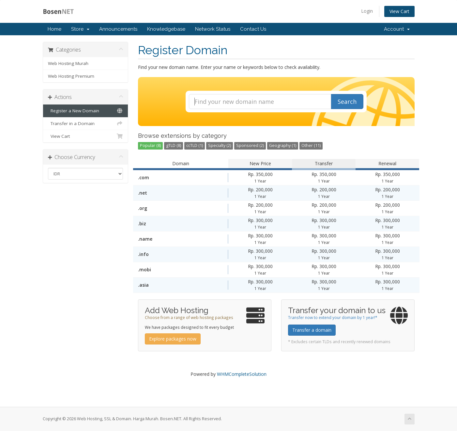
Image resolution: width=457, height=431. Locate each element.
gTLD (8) (173, 145)
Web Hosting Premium (71, 76)
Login (367, 11)
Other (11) (311, 145)
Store (80, 29)
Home (54, 29)
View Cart (399, 11)
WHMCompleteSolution (242, 374)
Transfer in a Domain (85, 123)
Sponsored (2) (250, 145)
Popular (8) (150, 145)
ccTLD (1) (194, 145)
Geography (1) (282, 145)
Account (397, 29)
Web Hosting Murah (68, 63)
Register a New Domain (85, 111)
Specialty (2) (219, 145)
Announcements (118, 29)
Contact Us (253, 29)
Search (347, 101)
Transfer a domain (311, 330)
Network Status (212, 29)
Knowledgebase (166, 29)
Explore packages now (172, 339)
